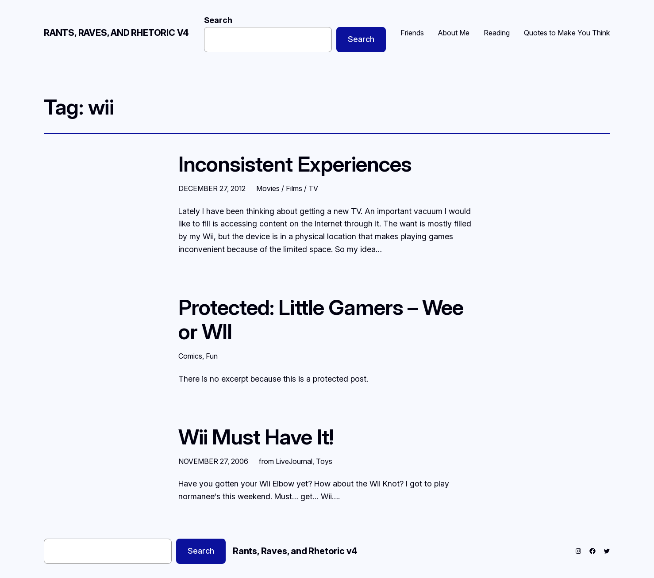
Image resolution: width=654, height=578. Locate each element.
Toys (324, 461)
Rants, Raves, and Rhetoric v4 (116, 32)
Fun (212, 356)
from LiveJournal (285, 461)
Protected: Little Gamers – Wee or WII (320, 319)
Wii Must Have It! (255, 437)
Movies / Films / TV (287, 188)
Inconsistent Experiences (295, 164)
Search (218, 20)
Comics (190, 356)
